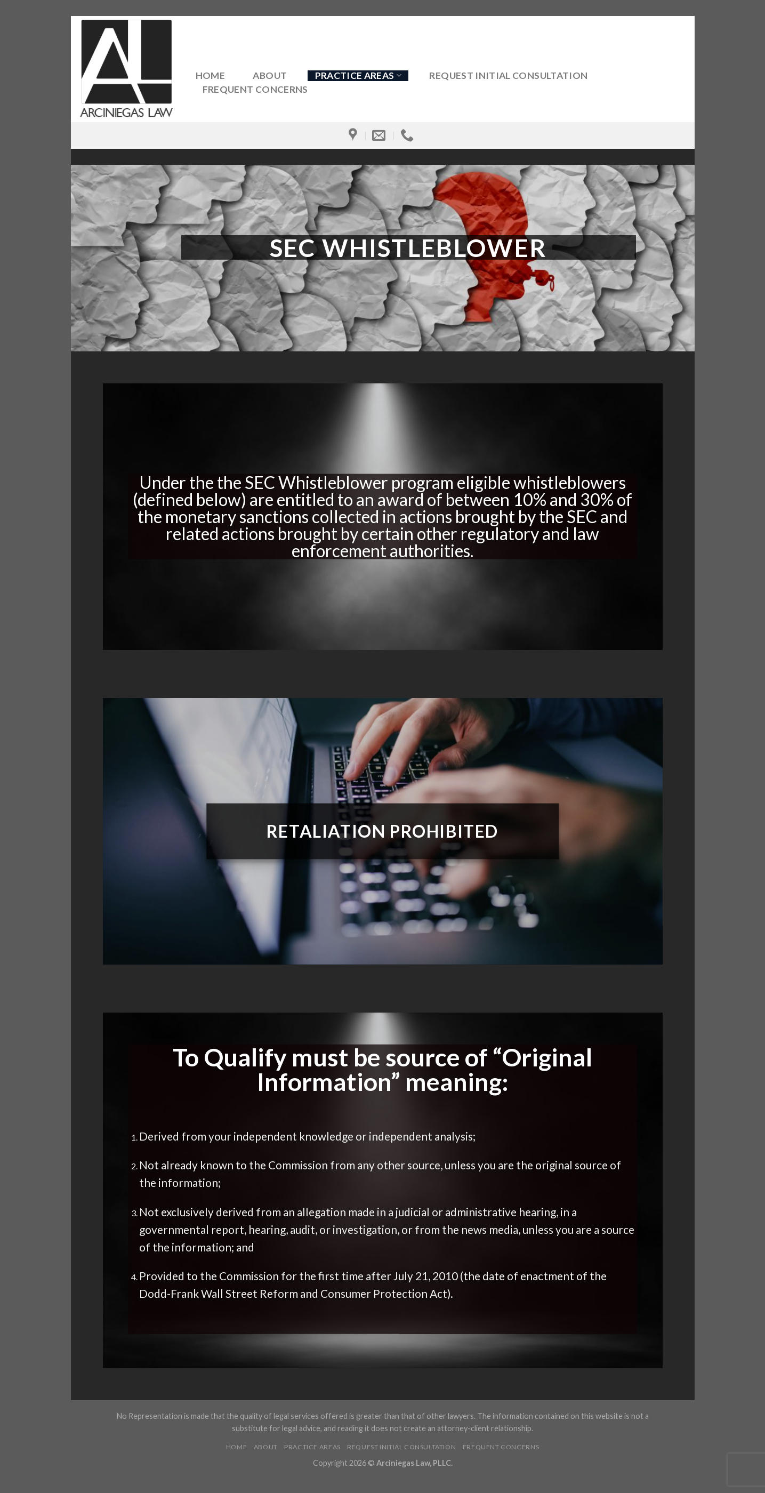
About (270, 75)
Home (210, 75)
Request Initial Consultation (508, 75)
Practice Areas (358, 75)
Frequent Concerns (255, 89)
